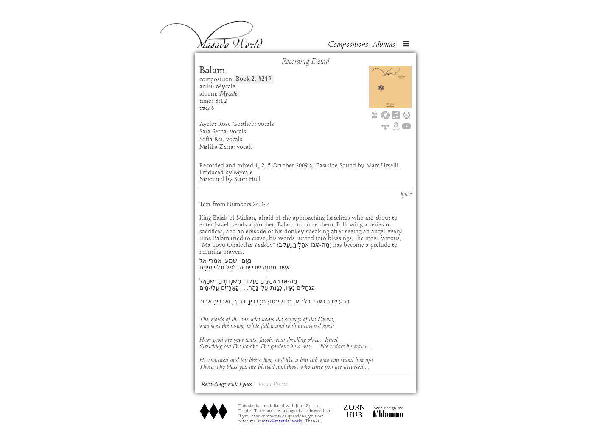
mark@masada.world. (283, 421)
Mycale (229, 94)
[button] (406, 44)
